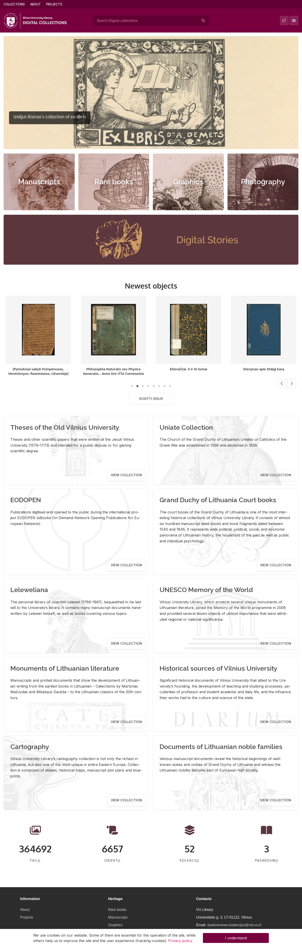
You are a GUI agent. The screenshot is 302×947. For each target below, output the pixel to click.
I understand (236, 938)
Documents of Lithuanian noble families (221, 747)
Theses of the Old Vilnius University (64, 427)
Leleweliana (29, 590)
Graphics (188, 181)
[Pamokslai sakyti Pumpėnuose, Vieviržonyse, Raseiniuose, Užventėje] (113, 371)
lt (284, 20)
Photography (263, 181)
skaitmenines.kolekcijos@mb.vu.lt (234, 925)
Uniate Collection (186, 427)
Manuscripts (39, 181)
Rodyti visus (151, 399)
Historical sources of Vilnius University (218, 668)
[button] (146, 143)
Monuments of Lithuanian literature (64, 668)
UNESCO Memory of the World (206, 590)
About (35, 4)
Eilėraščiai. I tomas (38, 369)
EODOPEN (25, 500)
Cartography (29, 747)
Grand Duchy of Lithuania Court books (218, 500)
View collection (126, 475)
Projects (54, 4)
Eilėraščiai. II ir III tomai (263, 369)
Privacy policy (180, 940)
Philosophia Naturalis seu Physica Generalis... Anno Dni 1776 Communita (188, 371)
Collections (14, 4)
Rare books (113, 181)
